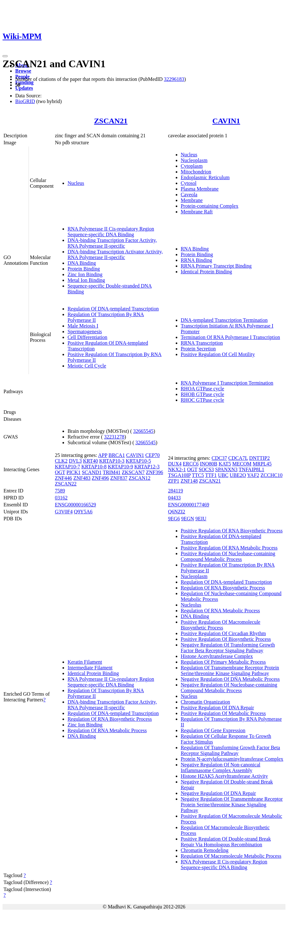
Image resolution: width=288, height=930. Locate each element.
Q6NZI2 (176, 511)
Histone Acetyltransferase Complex (217, 656)
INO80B (208, 463)
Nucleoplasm (194, 160)
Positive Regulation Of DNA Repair (217, 707)
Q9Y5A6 (83, 511)
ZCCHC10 (271, 475)
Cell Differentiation (87, 337)
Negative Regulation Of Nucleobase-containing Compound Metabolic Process (229, 687)
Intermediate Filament (90, 667)
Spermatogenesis (85, 331)
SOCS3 (206, 469)
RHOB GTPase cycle (202, 394)
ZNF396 (154, 472)
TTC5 (198, 475)
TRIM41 (112, 472)
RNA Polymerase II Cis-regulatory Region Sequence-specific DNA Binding (111, 231)
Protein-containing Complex (210, 206)
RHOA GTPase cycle (202, 388)
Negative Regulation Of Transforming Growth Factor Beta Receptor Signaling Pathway (228, 647)
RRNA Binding (196, 260)
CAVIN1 (226, 121)
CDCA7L (238, 458)
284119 (175, 490)
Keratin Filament (85, 662)
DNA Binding (82, 263)
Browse (23, 71)
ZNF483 (81, 478)
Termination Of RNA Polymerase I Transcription (230, 337)
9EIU (200, 518)
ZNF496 (100, 478)
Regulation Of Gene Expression (213, 730)
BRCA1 (116, 455)
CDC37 (219, 458)
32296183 (174, 79)
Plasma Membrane (200, 189)
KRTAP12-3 (147, 466)
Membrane (192, 200)
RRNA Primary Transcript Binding (216, 266)
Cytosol (189, 183)
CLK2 (61, 461)
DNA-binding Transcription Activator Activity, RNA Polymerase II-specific (115, 254)
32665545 (143, 431)
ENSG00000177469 (188, 504)
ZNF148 (189, 481)
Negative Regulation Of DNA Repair (218, 793)
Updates (24, 88)
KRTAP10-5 (138, 461)
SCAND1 (91, 472)
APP (102, 455)
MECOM (241, 463)
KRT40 (90, 461)
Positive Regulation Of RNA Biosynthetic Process (232, 530)
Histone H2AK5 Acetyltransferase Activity (224, 776)
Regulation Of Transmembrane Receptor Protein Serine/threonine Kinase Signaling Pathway (230, 670)
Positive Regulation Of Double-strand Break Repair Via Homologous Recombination (226, 841)
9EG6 (174, 518)
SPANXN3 (226, 469)
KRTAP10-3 (112, 461)
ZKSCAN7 (133, 472)
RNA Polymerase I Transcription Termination (227, 383)
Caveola (189, 194)
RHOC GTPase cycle (202, 400)
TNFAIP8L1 (252, 469)
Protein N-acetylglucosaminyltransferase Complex (232, 759)
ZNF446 (63, 478)
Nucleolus (191, 605)
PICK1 (73, 472)
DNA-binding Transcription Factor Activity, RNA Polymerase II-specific (112, 243)
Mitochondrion (196, 171)
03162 (61, 497)
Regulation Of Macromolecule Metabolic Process (231, 856)
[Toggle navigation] (5, 56)
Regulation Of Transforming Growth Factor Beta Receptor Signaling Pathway (230, 750)
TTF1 (211, 475)
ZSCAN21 (111, 121)
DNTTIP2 (259, 458)
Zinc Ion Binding (85, 274)
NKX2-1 (177, 469)
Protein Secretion (198, 348)
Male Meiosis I (83, 325)
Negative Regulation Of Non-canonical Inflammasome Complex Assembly (220, 767)
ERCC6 (191, 463)
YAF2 (253, 475)
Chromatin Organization (205, 702)
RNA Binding (195, 248)
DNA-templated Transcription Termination (224, 320)
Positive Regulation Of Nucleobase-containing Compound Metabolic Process (228, 556)
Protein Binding (84, 268)
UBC (223, 475)
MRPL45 (262, 463)
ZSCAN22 (65, 483)
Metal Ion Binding (86, 280)
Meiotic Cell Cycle (87, 365)
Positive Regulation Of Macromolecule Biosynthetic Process (220, 624)
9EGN (187, 518)
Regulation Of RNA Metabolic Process (107, 730)
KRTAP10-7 (67, 466)
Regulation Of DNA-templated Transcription (113, 308)
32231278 (114, 436)
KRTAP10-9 (120, 466)
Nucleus (76, 183)
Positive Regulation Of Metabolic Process (223, 713)
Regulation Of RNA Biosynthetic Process (110, 719)
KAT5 (225, 463)
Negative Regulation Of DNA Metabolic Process (230, 679)
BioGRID (25, 101)
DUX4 (175, 463)
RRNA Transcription (202, 343)
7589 (60, 490)
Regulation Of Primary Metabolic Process (223, 662)
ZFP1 (174, 481)
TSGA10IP (179, 475)
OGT (60, 472)
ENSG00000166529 (75, 504)
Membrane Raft (197, 211)
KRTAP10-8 (94, 466)
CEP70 (152, 455)
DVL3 (75, 461)
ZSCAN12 (139, 478)
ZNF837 (119, 478)
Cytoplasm (192, 166)
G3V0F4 (64, 511)
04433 (174, 497)
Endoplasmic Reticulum (205, 177)
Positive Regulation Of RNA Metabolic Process (229, 547)
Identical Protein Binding (206, 271)
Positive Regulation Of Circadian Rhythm (223, 633)
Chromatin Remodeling (205, 850)
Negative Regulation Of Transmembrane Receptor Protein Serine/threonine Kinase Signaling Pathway (232, 804)
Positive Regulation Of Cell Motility (218, 354)
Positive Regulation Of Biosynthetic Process (226, 639)
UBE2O (238, 475)
